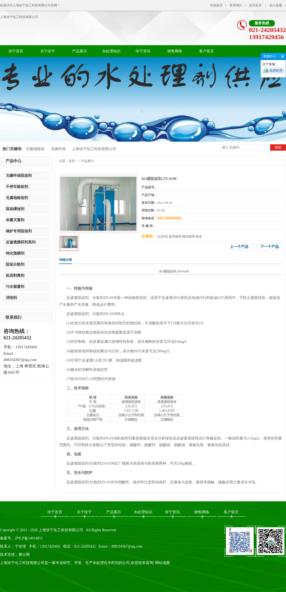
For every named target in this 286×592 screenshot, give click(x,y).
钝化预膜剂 (15, 253)
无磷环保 (58, 149)
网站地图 (162, 563)
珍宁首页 (15, 51)
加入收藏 (275, 5)
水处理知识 (111, 51)
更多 (199, 236)
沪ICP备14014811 (29, 538)
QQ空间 (162, 236)
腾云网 (24, 555)
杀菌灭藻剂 (15, 220)
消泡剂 (11, 298)
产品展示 (79, 51)
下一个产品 (269, 247)
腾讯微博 (188, 236)
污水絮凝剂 (15, 287)
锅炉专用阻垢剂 (19, 231)
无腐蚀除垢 (35, 149)
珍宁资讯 (143, 51)
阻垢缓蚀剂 (15, 209)
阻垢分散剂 (15, 264)
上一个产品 (239, 247)
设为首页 (255, 5)
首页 (72, 161)
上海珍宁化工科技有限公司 (19, 17)
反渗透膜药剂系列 (20, 242)
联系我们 (236, 5)
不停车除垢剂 (17, 187)
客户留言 (206, 51)
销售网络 (174, 51)
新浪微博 (175, 236)
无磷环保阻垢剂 (19, 176)
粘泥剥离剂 (15, 276)
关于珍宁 (47, 51)
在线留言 (216, 5)
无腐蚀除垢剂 (17, 198)
